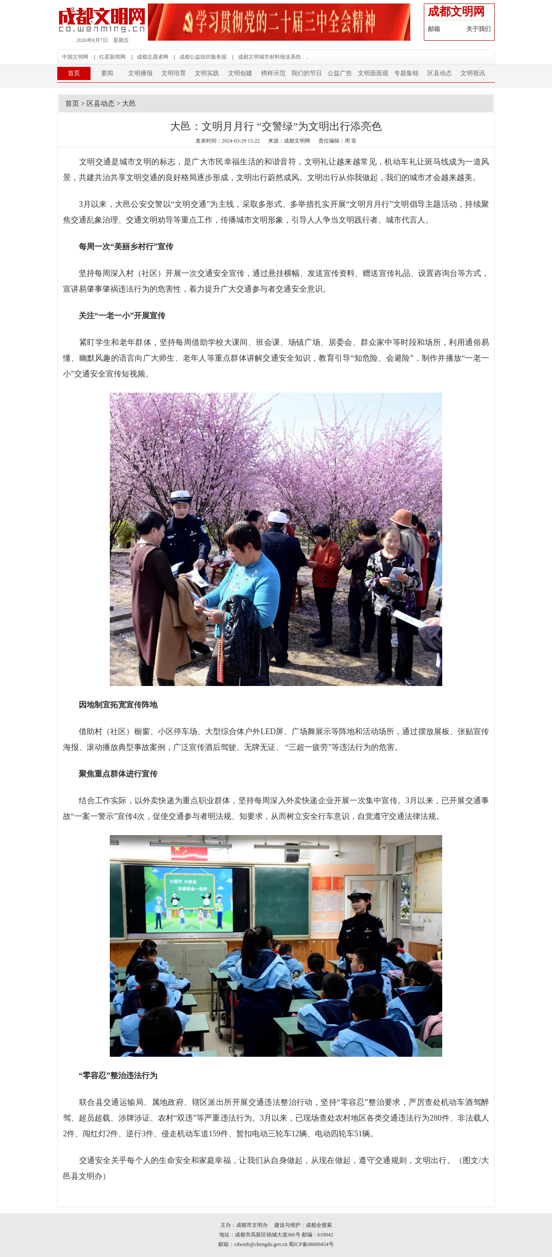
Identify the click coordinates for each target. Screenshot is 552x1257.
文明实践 (207, 73)
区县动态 (439, 73)
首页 (74, 73)
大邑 (129, 103)
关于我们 (478, 29)
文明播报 (140, 73)
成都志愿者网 (152, 57)
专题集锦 (406, 73)
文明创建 (240, 73)
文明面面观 (373, 73)
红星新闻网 (112, 57)
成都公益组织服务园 (203, 57)
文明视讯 (473, 73)
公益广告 (340, 73)
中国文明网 (75, 57)
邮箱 (434, 29)
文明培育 (173, 73)
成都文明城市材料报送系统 (269, 57)
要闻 (107, 73)
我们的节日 (306, 73)
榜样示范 (273, 73)
